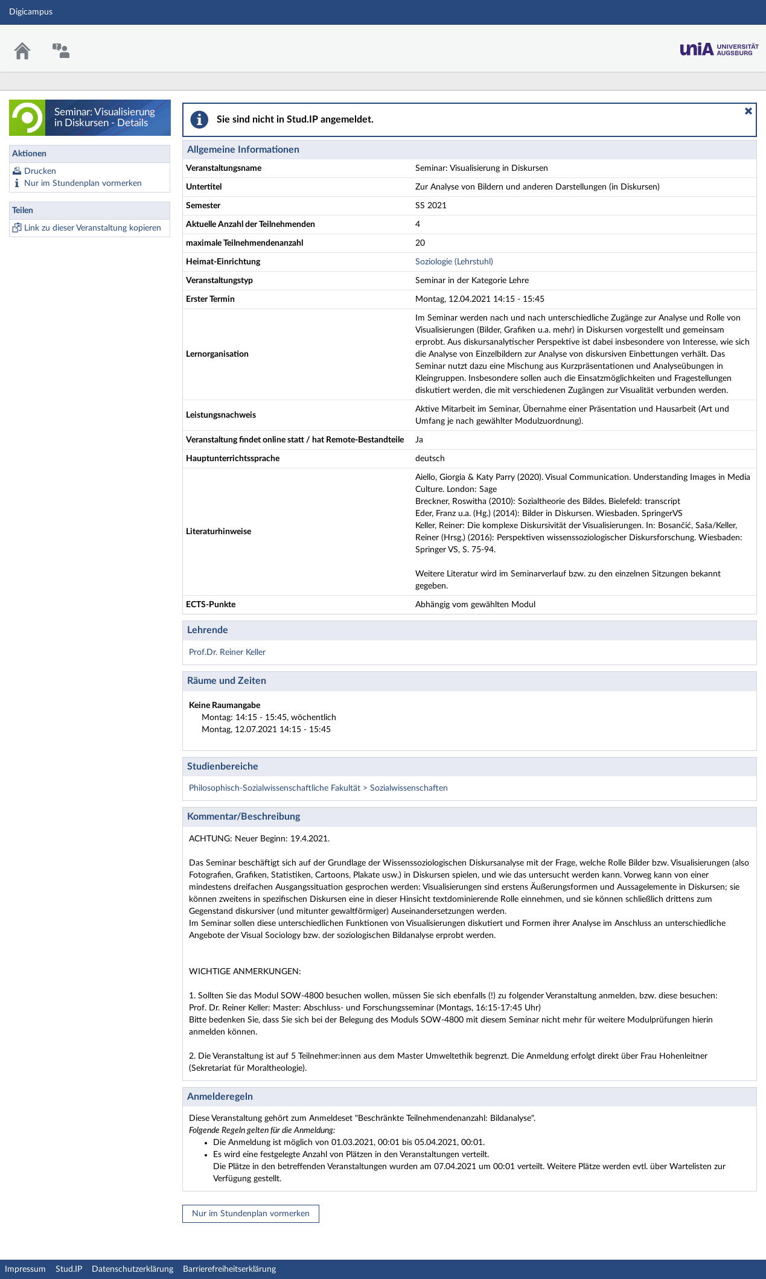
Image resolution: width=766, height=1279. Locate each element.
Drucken (40, 171)
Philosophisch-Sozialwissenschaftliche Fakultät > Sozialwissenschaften (318, 788)
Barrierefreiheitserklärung (229, 1269)
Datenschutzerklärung (132, 1269)
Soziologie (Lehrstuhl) (454, 262)
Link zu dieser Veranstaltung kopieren (92, 228)
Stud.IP (69, 1269)
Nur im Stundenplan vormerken (83, 183)
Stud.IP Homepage (719, 45)
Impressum (25, 1269)
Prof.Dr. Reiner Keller (227, 652)
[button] (748, 111)
